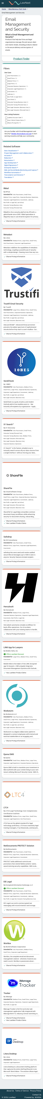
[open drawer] (2, 3)
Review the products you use (21, 134)
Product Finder (21, 58)
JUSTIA (38, 1097)
